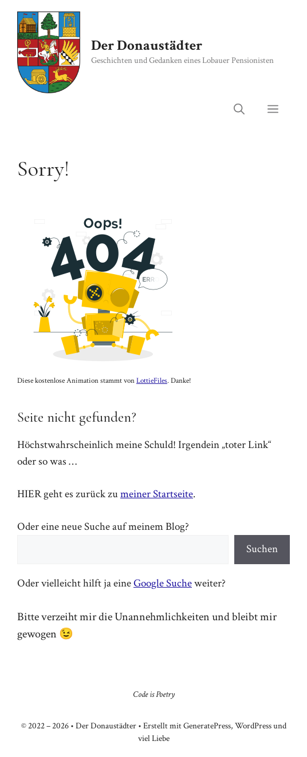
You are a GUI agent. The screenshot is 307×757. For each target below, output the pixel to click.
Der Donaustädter (146, 45)
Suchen (262, 549)
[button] (239, 110)
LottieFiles (151, 381)
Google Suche (162, 583)
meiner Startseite (156, 494)
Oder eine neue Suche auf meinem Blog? (103, 527)
